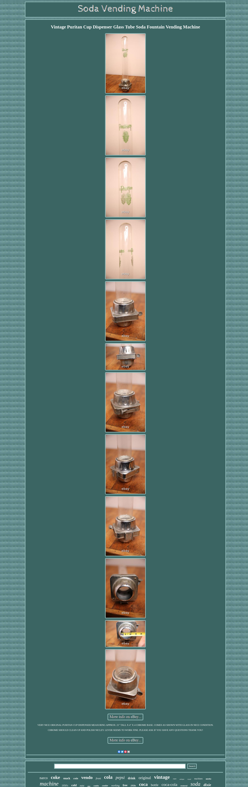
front (98, 778)
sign (88, 786)
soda (195, 784)
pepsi (120, 777)
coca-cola (169, 784)
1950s (133, 785)
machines (198, 779)
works (208, 779)
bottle (154, 785)
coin (75, 778)
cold (74, 785)
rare (174, 779)
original (145, 778)
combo (96, 786)
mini (82, 785)
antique (182, 779)
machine (49, 784)
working (115, 785)
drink (131, 778)
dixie (207, 785)
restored (183, 785)
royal (189, 779)
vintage (162, 777)
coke (55, 777)
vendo (87, 777)
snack (66, 778)
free (125, 785)
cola (108, 777)
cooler (105, 785)
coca (143, 784)
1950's (65, 785)
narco (44, 778)
